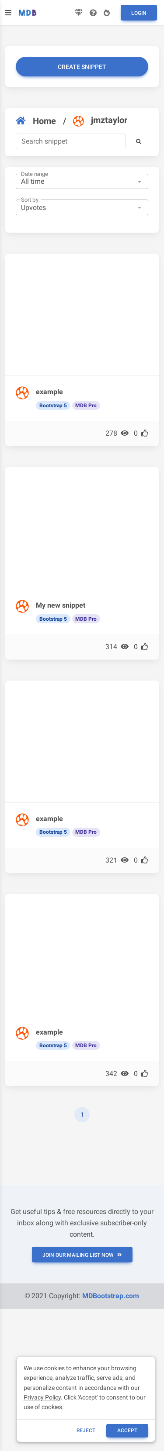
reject (86, 1430)
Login (139, 13)
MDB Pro (86, 405)
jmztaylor (100, 120)
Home (36, 121)
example (49, 392)
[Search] (71, 141)
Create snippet (82, 66)
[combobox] (82, 181)
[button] (138, 141)
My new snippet (60, 605)
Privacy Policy (42, 1397)
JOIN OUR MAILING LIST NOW (82, 1255)
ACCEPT (127, 1430)
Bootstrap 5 (53, 405)
